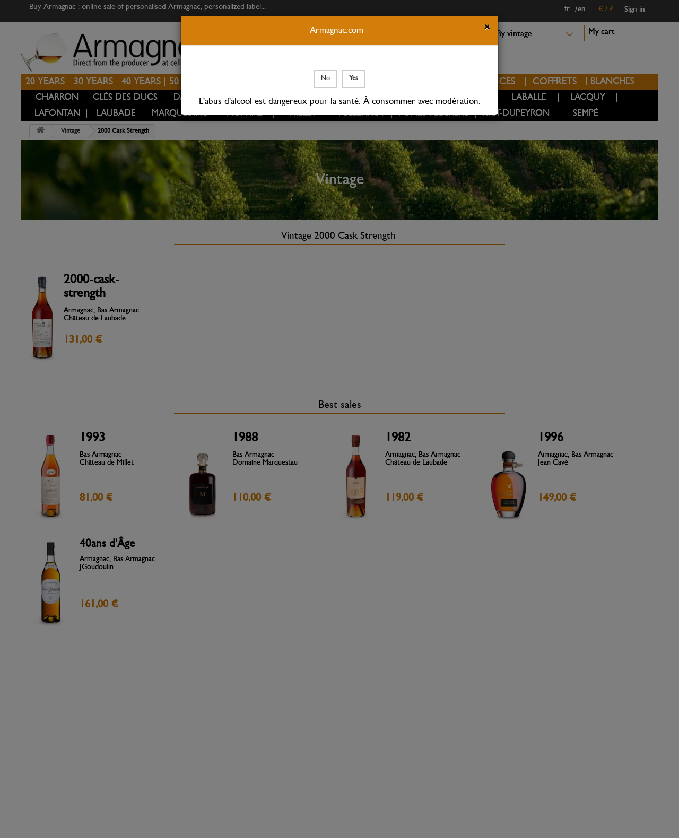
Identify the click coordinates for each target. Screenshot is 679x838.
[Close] (487, 28)
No (325, 78)
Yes (353, 78)
